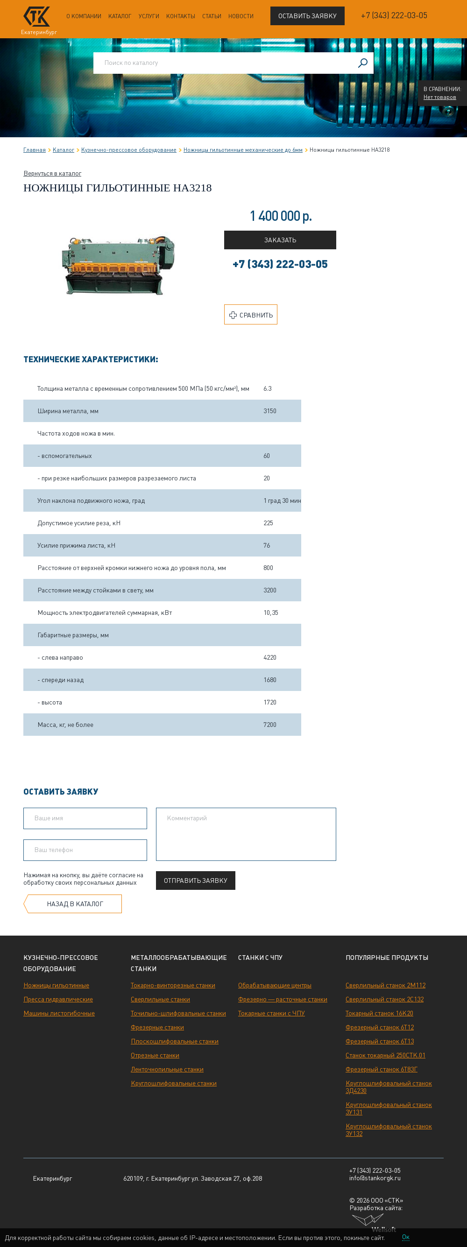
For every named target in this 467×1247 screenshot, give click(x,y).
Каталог (120, 16)
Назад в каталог (75, 904)
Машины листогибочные (59, 1013)
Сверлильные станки (160, 999)
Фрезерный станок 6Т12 (380, 1027)
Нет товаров (440, 97)
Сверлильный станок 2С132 (385, 999)
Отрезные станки (155, 1055)
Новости (241, 16)
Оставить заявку (307, 16)
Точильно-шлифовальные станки (178, 1013)
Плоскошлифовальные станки (175, 1041)
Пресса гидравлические (58, 999)
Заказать (280, 240)
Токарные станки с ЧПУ (271, 1013)
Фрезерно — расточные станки (282, 999)
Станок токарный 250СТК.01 (385, 1055)
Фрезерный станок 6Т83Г (381, 1069)
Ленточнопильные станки (167, 1069)
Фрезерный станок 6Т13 (380, 1041)
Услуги (149, 16)
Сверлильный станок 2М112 (385, 985)
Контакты (180, 16)
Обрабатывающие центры (274, 985)
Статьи (211, 16)
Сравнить (251, 315)
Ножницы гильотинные (56, 985)
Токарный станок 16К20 (379, 1013)
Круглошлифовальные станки (174, 1083)
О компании (83, 16)
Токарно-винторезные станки (173, 985)
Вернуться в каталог (52, 173)
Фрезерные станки (157, 1027)
